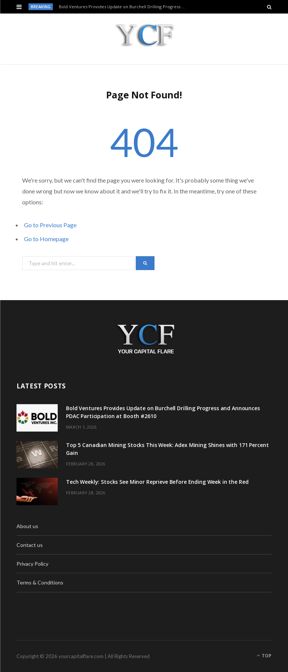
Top (264, 655)
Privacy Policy (32, 563)
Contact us (29, 545)
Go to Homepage (46, 238)
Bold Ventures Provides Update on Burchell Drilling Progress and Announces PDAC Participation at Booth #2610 (124, 6)
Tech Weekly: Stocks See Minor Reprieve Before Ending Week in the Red (157, 481)
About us (27, 526)
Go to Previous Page (50, 224)
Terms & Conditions (39, 582)
